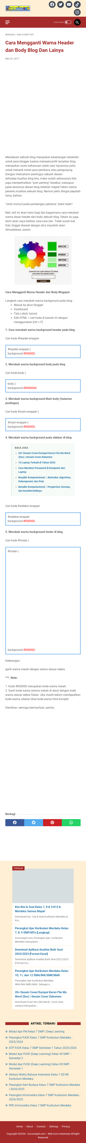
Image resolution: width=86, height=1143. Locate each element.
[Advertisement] (43, 108)
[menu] (9, 22)
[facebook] (52, 4)
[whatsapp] (71, 822)
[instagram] (77, 12)
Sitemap (53, 1126)
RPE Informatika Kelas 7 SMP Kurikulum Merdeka (40, 1105)
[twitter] (60, 4)
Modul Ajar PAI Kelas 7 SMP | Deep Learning (36, 1031)
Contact (41, 1126)
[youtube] (68, 4)
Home (19, 1126)
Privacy (66, 1126)
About (29, 1126)
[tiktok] (77, 4)
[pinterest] (52, 822)
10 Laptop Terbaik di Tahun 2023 (36, 462)
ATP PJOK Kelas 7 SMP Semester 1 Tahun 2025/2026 (43, 1048)
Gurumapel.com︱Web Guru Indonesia (48, 1133)
